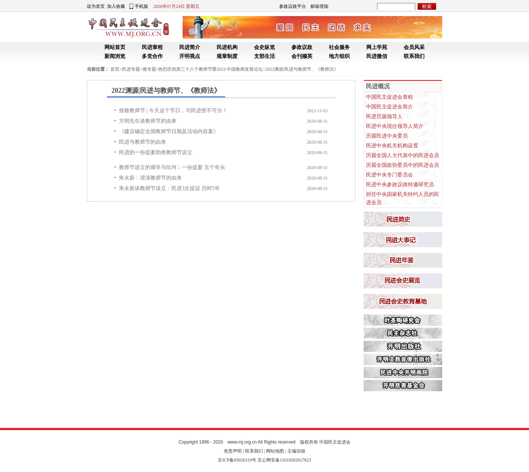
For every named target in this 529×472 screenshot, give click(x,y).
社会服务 (339, 47)
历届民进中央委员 (387, 136)
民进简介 (189, 47)
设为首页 (96, 6)
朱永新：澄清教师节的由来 (150, 178)
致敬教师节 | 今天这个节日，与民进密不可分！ (173, 110)
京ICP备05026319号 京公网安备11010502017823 (264, 460)
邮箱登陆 (319, 6)
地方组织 (339, 56)
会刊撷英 (301, 56)
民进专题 (131, 69)
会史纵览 (264, 47)
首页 (114, 69)
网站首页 (114, 47)
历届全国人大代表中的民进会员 (402, 155)
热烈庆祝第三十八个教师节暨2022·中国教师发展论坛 (210, 69)
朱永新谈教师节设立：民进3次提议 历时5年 (169, 188)
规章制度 (227, 56)
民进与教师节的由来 (142, 142)
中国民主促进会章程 (389, 97)
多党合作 (152, 56)
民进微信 (376, 56)
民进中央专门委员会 (389, 175)
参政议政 (301, 47)
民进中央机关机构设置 (392, 145)
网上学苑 (376, 47)
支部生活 (264, 56)
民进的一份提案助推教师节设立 (155, 152)
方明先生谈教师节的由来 (148, 121)
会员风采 (414, 47)
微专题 (149, 69)
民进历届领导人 (384, 116)
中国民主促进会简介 (389, 107)
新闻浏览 (114, 56)
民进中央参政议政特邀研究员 (400, 184)
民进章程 (152, 47)
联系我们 (414, 56)
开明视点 (189, 56)
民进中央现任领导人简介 (394, 126)
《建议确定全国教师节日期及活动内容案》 (168, 131)
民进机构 (227, 47)
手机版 (141, 6)
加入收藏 (116, 6)
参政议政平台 (292, 6)
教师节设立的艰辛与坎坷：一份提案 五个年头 (172, 167)
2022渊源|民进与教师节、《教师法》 (301, 69)
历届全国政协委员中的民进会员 (402, 165)
